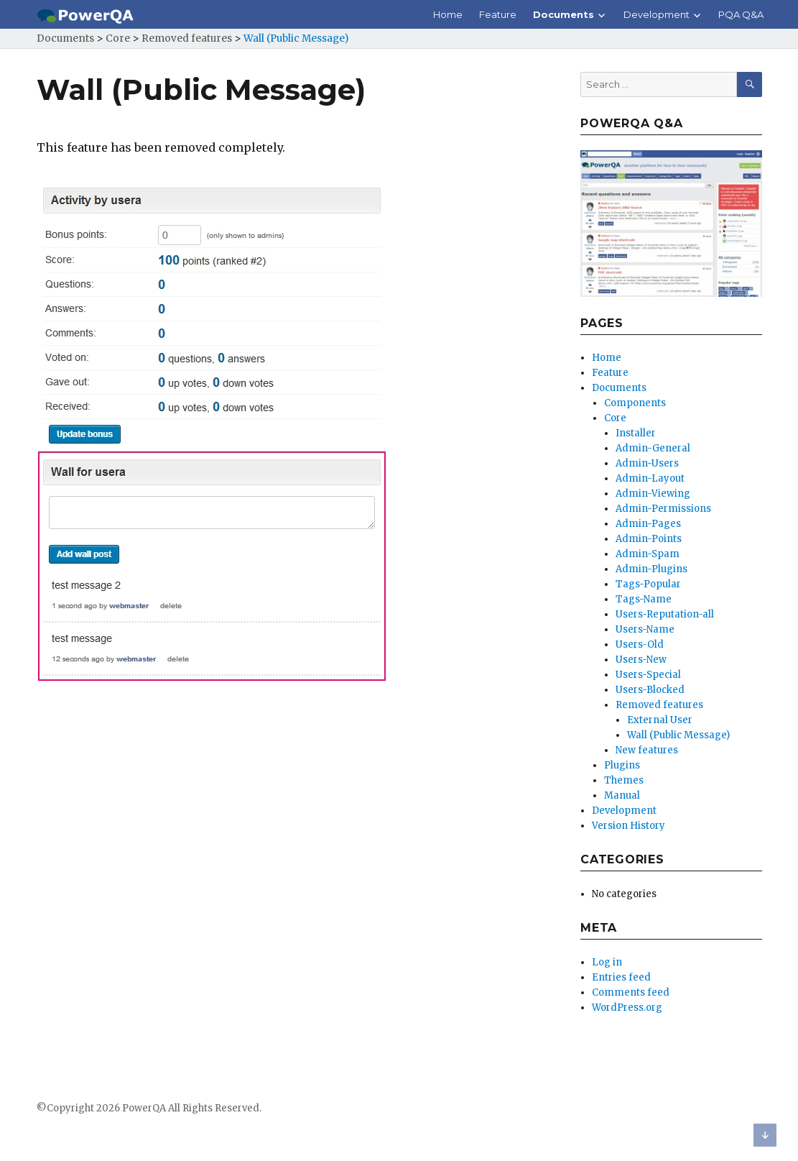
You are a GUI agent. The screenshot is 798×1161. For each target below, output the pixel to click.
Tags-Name (644, 599)
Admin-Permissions (663, 509)
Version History (628, 826)
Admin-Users (647, 463)
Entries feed (621, 977)
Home (448, 14)
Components (635, 403)
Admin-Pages (648, 524)
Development (656, 14)
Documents (563, 14)
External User (659, 720)
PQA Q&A (741, 14)
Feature (497, 14)
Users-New (641, 659)
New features (647, 750)
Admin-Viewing (653, 493)
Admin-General (653, 448)
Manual (622, 795)
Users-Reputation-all (665, 614)
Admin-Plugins (651, 569)
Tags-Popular (648, 584)
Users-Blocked (650, 690)
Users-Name (645, 629)
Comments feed (630, 992)
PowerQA (144, 1108)
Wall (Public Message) (678, 735)
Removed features (659, 705)
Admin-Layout (650, 478)
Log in (607, 962)
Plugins (622, 765)
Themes (624, 780)
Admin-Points (649, 539)
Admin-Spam (647, 554)
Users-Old (640, 644)
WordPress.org (627, 1007)
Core (615, 418)
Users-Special (648, 675)
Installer (636, 433)
